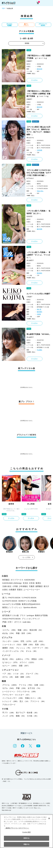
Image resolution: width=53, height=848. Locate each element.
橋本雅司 (39, 311)
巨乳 (27, 641)
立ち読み (34, 80)
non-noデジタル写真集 (11, 604)
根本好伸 (39, 69)
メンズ (8, 716)
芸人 (24, 701)
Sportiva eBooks (30, 607)
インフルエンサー (13, 698)
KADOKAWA (29, 580)
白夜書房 (12, 590)
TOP (3, 8)
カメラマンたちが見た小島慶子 (38, 294)
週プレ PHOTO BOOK (11, 598)
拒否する (26, 838)
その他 (32, 716)
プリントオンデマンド (31, 619)
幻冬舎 (32, 583)
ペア (7, 674)
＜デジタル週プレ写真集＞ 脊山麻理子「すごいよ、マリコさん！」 (38, 254)
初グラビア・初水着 (27, 713)
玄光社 (25, 583)
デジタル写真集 (9, 24)
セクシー (10, 666)
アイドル (26, 685)
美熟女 (37, 659)
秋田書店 (6, 580)
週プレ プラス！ (26, 24)
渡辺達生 (39, 273)
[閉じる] (49, 818)
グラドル (10, 685)
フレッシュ (23, 648)
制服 (23, 630)
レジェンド (10, 701)
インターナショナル (13, 651)
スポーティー (40, 648)
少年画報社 (23, 586)
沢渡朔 (39, 314)
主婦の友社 (6, 586)
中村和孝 (39, 150)
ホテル (8, 677)
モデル (8, 688)
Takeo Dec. (40, 191)
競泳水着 (36, 630)
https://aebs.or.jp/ (6, 810)
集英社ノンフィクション (12, 607)
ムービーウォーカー (31, 590)
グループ (32, 674)
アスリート (38, 701)
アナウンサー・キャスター (16, 695)
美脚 (28, 644)
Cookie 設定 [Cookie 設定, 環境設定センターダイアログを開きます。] (26, 832)
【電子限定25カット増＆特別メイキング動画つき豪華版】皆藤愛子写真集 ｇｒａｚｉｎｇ (38, 93)
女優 (39, 685)
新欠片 (46, 586)
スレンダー (11, 641)
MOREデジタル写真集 (27, 601)
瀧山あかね (30, 137)
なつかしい (10, 662)
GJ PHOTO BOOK (9, 601)
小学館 (15, 586)
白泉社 (5, 590)
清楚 (24, 666)
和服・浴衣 (24, 633)
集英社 (38, 583)
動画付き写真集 (41, 615)
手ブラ (8, 713)
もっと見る (26, 557)
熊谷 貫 (39, 309)
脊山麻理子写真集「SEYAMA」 (38, 334)
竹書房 (31, 586)
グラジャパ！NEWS (43, 24)
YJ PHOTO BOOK (29, 598)
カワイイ (27, 662)
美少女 (8, 659)
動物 (21, 716)
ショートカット (12, 644)
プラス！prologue (27, 615)
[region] (26, 831)
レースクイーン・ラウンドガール (19, 691)
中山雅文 (39, 350)
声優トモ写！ (7, 622)
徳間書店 (39, 586)
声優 (21, 688)
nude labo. (26, 622)
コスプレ (9, 630)
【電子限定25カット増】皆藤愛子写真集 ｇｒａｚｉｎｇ (38, 57)
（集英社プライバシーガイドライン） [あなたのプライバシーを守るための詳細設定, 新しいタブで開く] (16, 828)
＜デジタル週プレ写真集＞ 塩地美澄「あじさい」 (38, 212)
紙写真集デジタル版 (10, 615)
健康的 (8, 648)
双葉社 (19, 590)
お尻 (38, 641)
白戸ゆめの (30, 178)
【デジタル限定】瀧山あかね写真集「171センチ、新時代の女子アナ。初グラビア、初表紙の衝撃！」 (38, 130)
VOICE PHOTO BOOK (11, 619)
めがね (8, 633)
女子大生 (34, 688)
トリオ (19, 674)
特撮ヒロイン (33, 698)
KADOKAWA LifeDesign (12, 583)
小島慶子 (29, 297)
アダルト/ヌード (9, 705)
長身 (40, 644)
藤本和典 (39, 229)
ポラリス (18, 622)
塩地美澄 (29, 216)
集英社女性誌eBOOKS (31, 604)
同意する (26, 844)
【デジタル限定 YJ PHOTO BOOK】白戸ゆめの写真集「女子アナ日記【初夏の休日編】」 (38, 172)
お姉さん (23, 659)
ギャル (32, 651)
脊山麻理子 (30, 260)
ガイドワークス (17, 580)
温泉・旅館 (23, 677)
